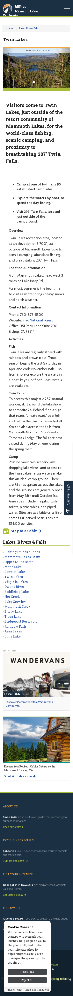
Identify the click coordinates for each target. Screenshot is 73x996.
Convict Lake (14, 572)
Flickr (47, 50)
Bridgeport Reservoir (20, 621)
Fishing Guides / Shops (22, 552)
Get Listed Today (14, 894)
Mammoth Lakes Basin (22, 557)
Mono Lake (13, 567)
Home (9, 28)
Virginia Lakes (16, 582)
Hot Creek (12, 596)
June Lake (12, 636)
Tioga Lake (12, 616)
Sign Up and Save (15, 861)
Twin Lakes (13, 577)
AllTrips (20, 6)
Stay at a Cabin (26, 530)
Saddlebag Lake (16, 592)
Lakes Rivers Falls (29, 28)
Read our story (13, 827)
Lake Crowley (15, 601)
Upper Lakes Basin (18, 562)
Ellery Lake (13, 611)
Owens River (14, 587)
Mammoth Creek (17, 606)
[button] (8, 68)
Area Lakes (13, 631)
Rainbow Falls (15, 626)
